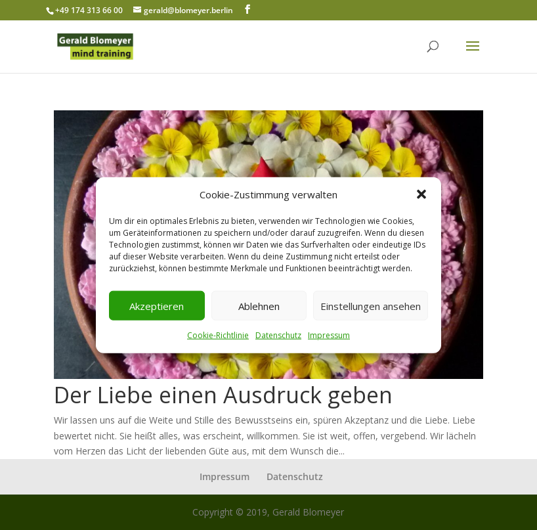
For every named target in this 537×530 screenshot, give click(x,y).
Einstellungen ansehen (370, 306)
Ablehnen (259, 306)
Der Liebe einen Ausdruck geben (223, 395)
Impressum (329, 335)
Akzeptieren (156, 306)
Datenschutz (278, 335)
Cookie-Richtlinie (218, 335)
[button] (421, 194)
